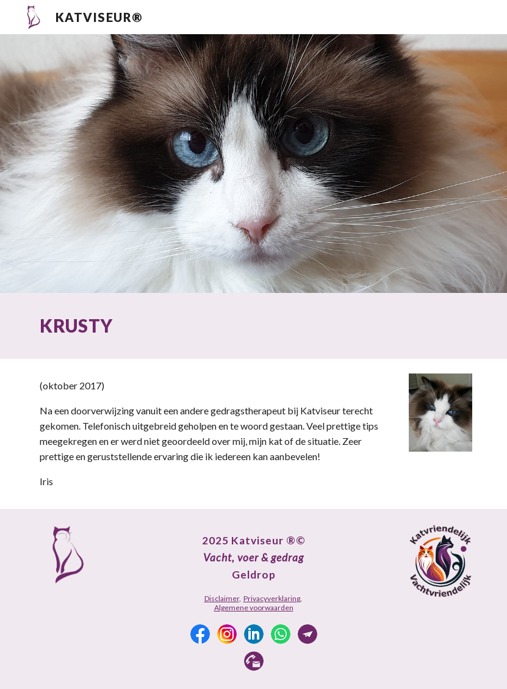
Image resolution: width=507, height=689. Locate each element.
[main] (253, 326)
